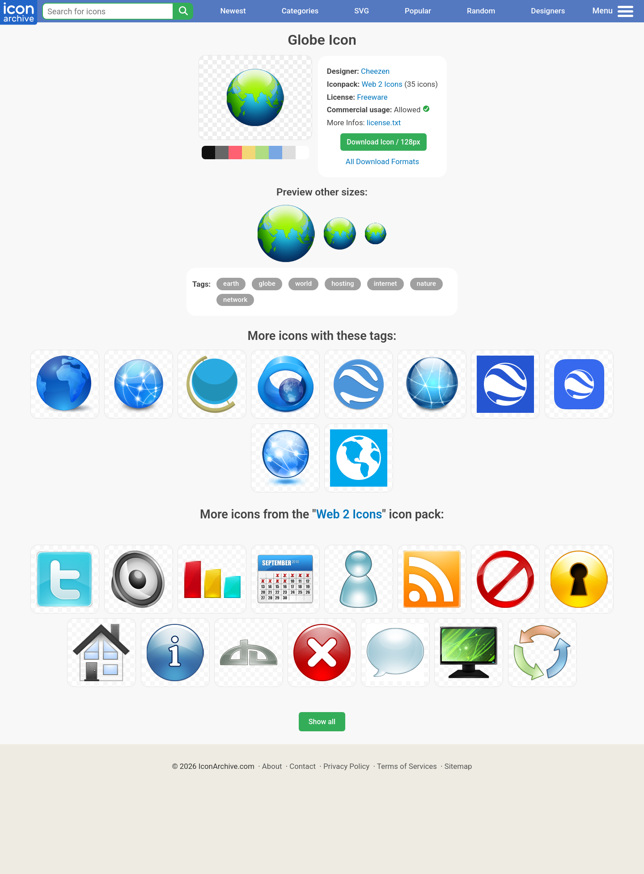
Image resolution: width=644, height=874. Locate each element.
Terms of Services (407, 766)
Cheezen (375, 71)
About (272, 766)
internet (385, 284)
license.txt (384, 122)
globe (266, 284)
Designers (548, 10)
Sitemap (458, 766)
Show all (322, 721)
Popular (418, 10)
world (303, 284)
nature (426, 284)
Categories (300, 10)
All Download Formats (382, 161)
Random (481, 10)
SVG (361, 10)
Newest (233, 10)
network (235, 300)
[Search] (183, 11)
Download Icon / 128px (383, 142)
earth (231, 284)
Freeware (372, 97)
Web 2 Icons (381, 84)
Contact (302, 766)
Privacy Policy (346, 766)
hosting (342, 284)
